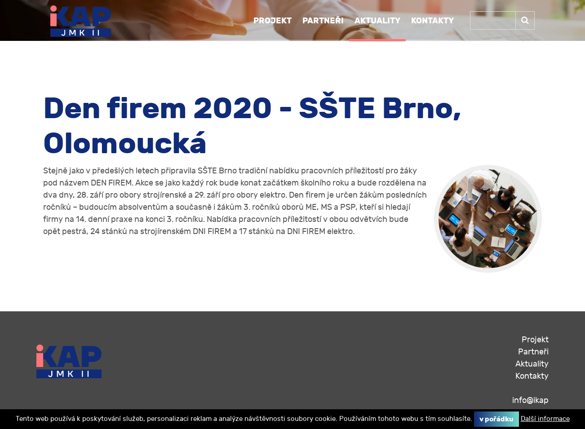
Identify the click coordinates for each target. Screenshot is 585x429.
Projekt (272, 21)
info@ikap (530, 400)
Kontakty (432, 21)
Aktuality (377, 21)
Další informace (545, 419)
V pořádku (496, 419)
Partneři (323, 21)
